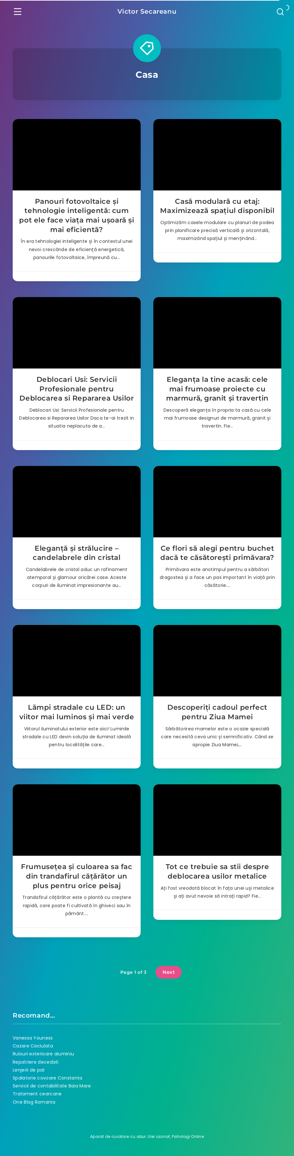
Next (169, 972)
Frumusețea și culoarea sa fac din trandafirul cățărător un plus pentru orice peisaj (76, 876)
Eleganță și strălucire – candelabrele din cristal (76, 553)
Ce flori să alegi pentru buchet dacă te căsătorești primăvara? (217, 553)
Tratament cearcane (37, 1094)
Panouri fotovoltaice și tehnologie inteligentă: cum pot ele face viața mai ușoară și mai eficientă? (76, 215)
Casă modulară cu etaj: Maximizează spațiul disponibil (217, 206)
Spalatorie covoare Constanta (47, 1078)
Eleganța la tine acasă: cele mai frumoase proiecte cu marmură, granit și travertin (217, 388)
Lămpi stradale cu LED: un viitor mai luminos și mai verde (76, 712)
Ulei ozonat (159, 1136)
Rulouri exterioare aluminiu (43, 1054)
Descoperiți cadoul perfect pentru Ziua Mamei (217, 712)
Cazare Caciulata (33, 1046)
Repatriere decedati (36, 1062)
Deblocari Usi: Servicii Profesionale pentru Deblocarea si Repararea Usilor (76, 388)
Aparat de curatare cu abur (118, 1136)
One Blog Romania (34, 1102)
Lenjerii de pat (29, 1070)
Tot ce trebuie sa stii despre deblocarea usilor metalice (217, 871)
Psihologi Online (188, 1136)
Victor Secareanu (147, 11)
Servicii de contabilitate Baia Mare (52, 1086)
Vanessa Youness (33, 1038)
